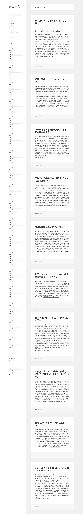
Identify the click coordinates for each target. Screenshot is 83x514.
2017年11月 (11, 169)
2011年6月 (11, 332)
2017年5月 (11, 182)
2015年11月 (11, 220)
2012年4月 (11, 311)
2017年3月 (11, 186)
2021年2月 (11, 86)
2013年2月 (11, 290)
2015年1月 (11, 241)
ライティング (51, 445)
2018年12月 (11, 141)
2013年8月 (11, 277)
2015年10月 (11, 222)
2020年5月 (11, 105)
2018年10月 (11, 145)
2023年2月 (11, 52)
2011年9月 (11, 326)
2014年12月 (11, 243)
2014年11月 (11, 245)
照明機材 (37, 239)
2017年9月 (11, 173)
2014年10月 (11, 247)
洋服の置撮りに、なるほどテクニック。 (52, 80)
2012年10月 (11, 298)
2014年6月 (11, 256)
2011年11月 (11, 322)
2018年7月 (11, 152)
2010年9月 (11, 343)
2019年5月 (11, 131)
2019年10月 (11, 120)
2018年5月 (11, 156)
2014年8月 (11, 252)
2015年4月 (11, 235)
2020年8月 (11, 99)
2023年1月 (11, 54)
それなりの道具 (54, 485)
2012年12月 (11, 294)
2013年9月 (11, 275)
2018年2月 (11, 162)
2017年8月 (11, 175)
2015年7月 (11, 228)
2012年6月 (11, 307)
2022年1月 (11, 71)
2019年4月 (11, 133)
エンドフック (11, 30)
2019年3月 (11, 135)
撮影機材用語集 (12, 358)
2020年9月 (11, 97)
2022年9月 (11, 63)
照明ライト (62, 431)
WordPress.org (12, 374)
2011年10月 (11, 324)
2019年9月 (11, 122)
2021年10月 (11, 77)
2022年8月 (11, 65)
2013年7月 (11, 279)
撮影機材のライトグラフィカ (41, 498)
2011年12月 (11, 320)
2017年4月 (11, 184)
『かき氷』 (11, 25)
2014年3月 (11, 262)
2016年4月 (11, 209)
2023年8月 (11, 48)
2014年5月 (11, 258)
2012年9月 (11, 301)
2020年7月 (11, 101)
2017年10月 (11, 171)
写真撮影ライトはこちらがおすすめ (51, 296)
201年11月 (11, 347)
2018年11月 (11, 143)
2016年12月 (11, 192)
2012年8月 (11, 303)
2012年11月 (11, 296)
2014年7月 (11, 254)
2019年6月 (11, 128)
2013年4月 (11, 286)
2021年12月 (11, 73)
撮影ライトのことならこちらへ (42, 350)
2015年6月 (11, 230)
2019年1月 (11, 139)
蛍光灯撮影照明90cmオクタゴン (60, 205)
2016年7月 (11, 203)
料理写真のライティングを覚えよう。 (50, 423)
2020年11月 (11, 92)
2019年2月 (11, 137)
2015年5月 (11, 233)
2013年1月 (11, 292)
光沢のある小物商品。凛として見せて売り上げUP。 (51, 179)
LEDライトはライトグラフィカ (46, 56)
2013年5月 (11, 284)
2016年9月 (11, 199)
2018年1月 (11, 165)
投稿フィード (11, 370)
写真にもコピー (12, 23)
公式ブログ (11, 356)
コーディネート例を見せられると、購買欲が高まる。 (52, 130)
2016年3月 (11, 211)
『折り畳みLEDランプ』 (13, 32)
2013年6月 (11, 281)
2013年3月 (11, 288)
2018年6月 (11, 154)
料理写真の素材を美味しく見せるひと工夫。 (51, 319)
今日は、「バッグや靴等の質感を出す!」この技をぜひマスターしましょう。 (52, 374)
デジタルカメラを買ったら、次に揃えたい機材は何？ (52, 469)
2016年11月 (11, 194)
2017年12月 (11, 167)
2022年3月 (11, 67)
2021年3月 (11, 84)
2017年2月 (11, 188)
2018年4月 (11, 158)
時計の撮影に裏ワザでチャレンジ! (51, 226)
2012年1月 (11, 318)
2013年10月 (11, 273)
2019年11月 (11, 118)
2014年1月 (11, 267)
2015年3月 (11, 237)
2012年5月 (11, 309)
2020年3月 (11, 109)
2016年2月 (11, 213)
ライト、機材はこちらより (55, 446)
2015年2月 (11, 239)
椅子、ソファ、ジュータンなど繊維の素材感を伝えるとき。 (51, 275)
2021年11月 (11, 75)
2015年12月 (11, 218)
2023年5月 (11, 50)
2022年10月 (11, 60)
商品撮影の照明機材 (51, 401)
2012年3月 (11, 313)
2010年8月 (11, 345)
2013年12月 (11, 269)
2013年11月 (11, 271)
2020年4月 (11, 107)
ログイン (10, 368)
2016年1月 (11, 216)
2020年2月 (11, 111)
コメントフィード (12, 372)
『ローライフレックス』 (13, 27)
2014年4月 (11, 260)
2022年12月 (11, 56)
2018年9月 (11, 148)
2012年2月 (11, 315)
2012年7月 (11, 305)
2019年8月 (11, 124)
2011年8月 (11, 328)
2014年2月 (11, 264)
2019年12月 (11, 116)
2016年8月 (11, 201)
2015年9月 (11, 224)
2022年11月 (11, 58)
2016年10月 (11, 196)
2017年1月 (11, 190)
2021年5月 (11, 80)
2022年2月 (11, 69)
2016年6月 (11, 205)
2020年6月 (11, 103)
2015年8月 (11, 226)
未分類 (10, 360)
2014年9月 (11, 250)
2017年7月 (11, 177)
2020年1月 (11, 114)
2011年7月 (11, 330)
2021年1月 (11, 88)
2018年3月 (11, 160)
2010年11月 (11, 339)
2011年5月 (11, 335)
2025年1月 (11, 46)
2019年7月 (11, 126)
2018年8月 (11, 150)
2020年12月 (11, 90)
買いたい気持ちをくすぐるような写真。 (52, 21)
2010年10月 (11, 341)
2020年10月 (11, 94)
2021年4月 (11, 82)
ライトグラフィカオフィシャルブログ (15, 7)
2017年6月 (11, 179)
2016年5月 (11, 207)
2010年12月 (11, 337)
